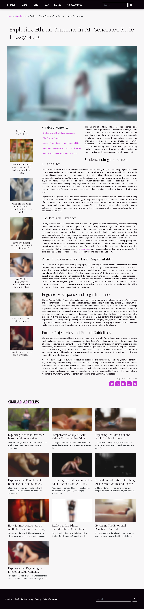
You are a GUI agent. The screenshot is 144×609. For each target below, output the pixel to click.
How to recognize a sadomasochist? (21, 319)
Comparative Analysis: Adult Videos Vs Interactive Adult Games (69, 438)
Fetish (36, 5)
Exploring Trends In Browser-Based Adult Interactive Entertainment (26, 438)
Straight (12, 5)
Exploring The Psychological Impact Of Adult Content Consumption (25, 571)
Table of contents (56, 127)
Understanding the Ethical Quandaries (59, 133)
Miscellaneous (74, 5)
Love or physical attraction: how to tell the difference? (21, 245)
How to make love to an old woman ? (21, 353)
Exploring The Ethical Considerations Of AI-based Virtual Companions (69, 529)
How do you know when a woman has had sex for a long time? (21, 168)
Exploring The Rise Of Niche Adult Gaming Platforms (112, 436)
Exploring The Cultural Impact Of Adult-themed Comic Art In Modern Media (72, 483)
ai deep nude (84, 249)
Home (9, 16)
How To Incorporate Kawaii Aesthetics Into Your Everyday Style (26, 529)
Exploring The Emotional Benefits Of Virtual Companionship (110, 529)
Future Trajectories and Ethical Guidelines (61, 153)
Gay (47, 5)
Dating (57, 5)
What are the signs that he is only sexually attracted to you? (21, 207)
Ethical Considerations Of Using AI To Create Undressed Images (115, 481)
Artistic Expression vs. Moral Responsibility (61, 143)
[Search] (115, 5)
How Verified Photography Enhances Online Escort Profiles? (21, 283)
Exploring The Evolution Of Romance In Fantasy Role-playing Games (25, 483)
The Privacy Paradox (51, 138)
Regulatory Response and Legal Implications (62, 148)
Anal (24, 5)
